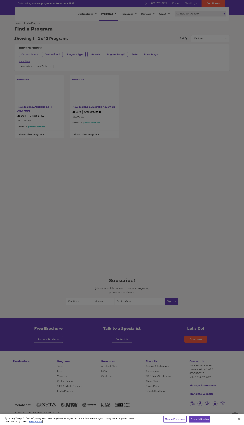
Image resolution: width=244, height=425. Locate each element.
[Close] (239, 420)
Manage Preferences (175, 421)
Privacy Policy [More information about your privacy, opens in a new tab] (35, 423)
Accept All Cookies (200, 421)
